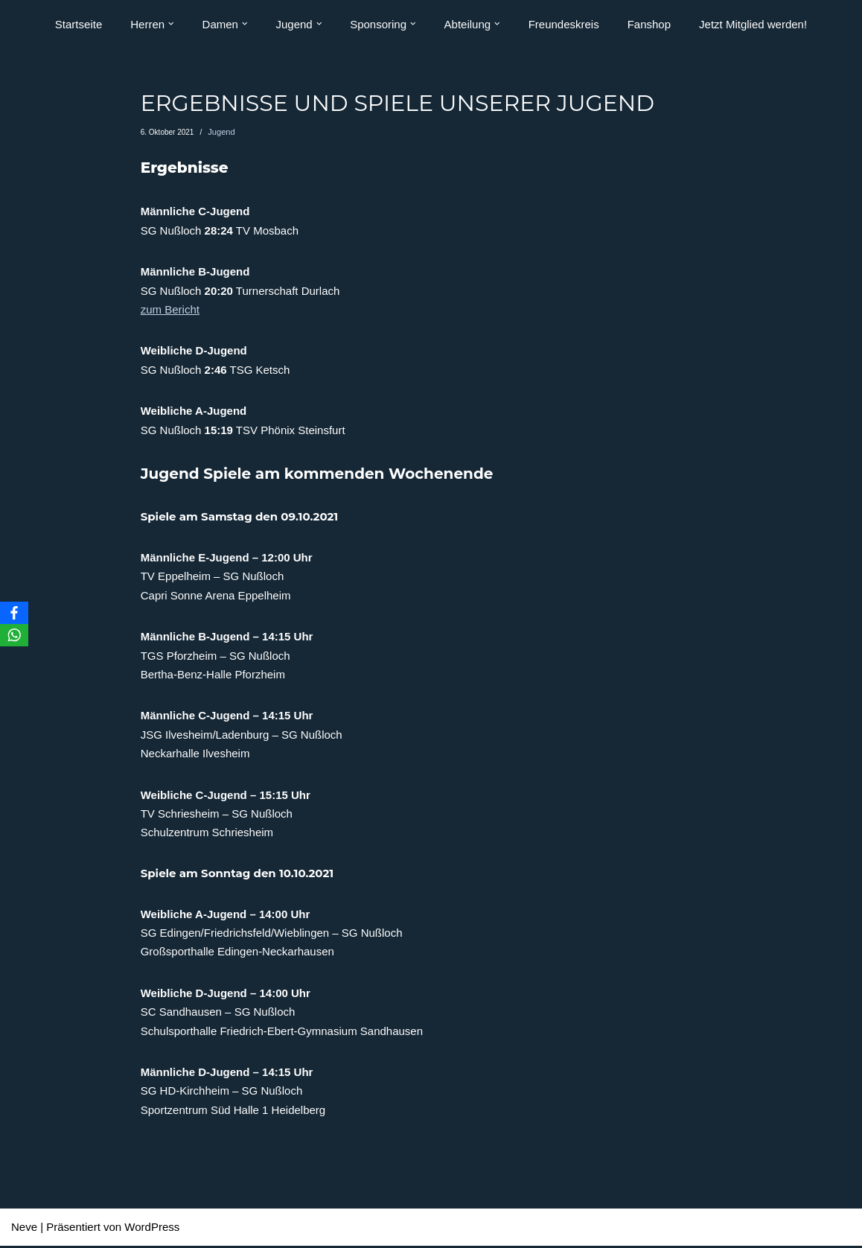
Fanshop (649, 24)
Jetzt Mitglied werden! (753, 24)
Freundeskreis (564, 24)
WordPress (151, 1229)
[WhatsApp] (14, 635)
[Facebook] (14, 613)
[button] (171, 24)
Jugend (220, 132)
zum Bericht (170, 310)
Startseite (78, 24)
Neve (24, 1229)
